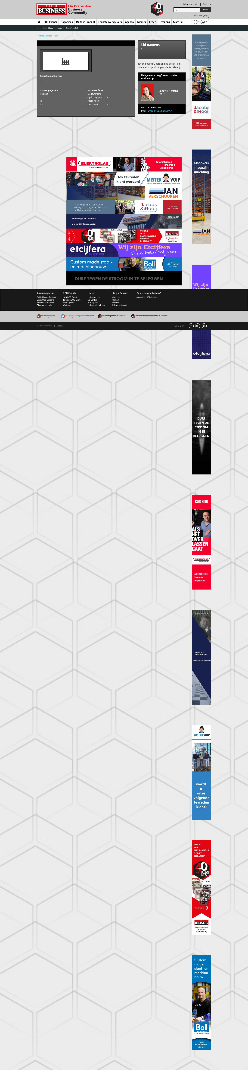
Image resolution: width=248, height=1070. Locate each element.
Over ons (165, 22)
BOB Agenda (68, 303)
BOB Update (92, 303)
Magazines (66, 22)
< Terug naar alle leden (47, 36)
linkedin (204, 325)
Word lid (178, 22)
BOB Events (50, 22)
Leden (152, 22)
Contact (115, 300)
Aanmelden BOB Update (146, 297)
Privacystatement (119, 305)
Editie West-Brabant (45, 303)
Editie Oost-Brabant (45, 300)
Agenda (129, 22)
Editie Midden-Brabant (46, 297)
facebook (191, 325)
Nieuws (141, 22)
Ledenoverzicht (93, 297)
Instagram (197, 325)
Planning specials (44, 305)
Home (39, 22)
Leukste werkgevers (110, 22)
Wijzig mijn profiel (190, 4)
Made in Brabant (85, 22)
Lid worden (92, 300)
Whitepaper (68, 305)
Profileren (207, 4)
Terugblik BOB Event (72, 300)
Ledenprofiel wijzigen (96, 305)
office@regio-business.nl (160, 111)
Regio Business (64, 9)
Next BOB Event (70, 297)
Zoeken (205, 10)
